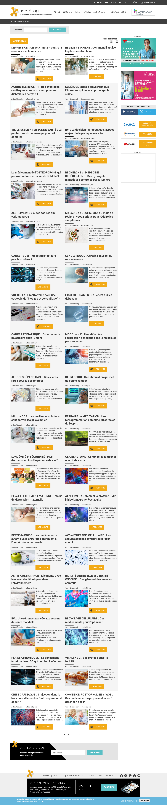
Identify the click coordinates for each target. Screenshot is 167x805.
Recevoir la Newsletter (138, 107)
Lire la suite (46, 79)
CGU (100, 776)
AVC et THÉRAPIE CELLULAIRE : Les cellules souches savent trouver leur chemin (88, 539)
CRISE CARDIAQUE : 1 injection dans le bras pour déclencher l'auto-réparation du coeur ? (37, 698)
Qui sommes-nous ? (75, 776)
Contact (109, 776)
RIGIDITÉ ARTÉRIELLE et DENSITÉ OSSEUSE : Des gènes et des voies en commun (88, 579)
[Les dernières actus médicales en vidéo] (138, 182)
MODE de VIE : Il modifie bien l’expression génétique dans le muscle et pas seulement (90, 338)
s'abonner (109, 787)
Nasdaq (136, 10)
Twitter (125, 775)
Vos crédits (147, 134)
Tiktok (134, 775)
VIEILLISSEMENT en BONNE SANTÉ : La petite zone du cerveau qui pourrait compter (36, 133)
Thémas (135, 2)
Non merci (144, 801)
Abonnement (100, 12)
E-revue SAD (116, 2)
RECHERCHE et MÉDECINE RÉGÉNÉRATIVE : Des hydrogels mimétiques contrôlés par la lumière (87, 176)
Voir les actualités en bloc (117, 42)
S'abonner (95, 753)
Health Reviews (82, 12)
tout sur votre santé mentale (147, 124)
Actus (57, 12)
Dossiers (67, 12)
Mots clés (18, 30)
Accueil (13, 21)
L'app (127, 2)
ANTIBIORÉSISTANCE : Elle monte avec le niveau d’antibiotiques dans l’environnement (36, 579)
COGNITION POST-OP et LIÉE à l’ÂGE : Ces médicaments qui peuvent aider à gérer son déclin (89, 698)
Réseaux (114, 12)
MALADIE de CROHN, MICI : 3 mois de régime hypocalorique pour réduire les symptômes (89, 216)
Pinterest (130, 775)
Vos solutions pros (148, 144)
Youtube (138, 775)
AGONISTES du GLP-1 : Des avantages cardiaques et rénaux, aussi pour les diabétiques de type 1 (35, 90)
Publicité (91, 776)
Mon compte (149, 2)
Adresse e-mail (57, 749)
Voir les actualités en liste (111, 42)
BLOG (123, 12)
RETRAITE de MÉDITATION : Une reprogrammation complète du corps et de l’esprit (90, 420)
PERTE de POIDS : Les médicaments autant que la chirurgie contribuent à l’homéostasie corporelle (34, 539)
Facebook (121, 775)
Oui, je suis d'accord (129, 801)
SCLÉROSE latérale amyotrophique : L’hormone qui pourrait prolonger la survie (87, 90)
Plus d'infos (39, 801)
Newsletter (58, 776)
